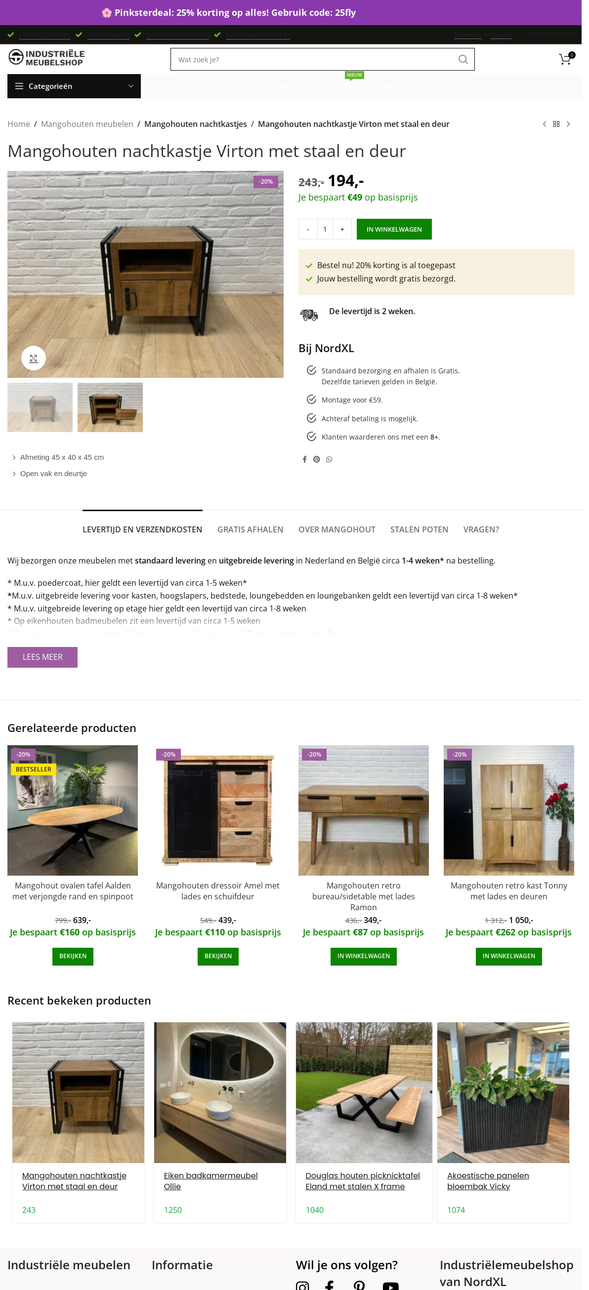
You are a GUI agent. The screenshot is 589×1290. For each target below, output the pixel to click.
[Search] (322, 69)
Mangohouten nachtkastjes (195, 138)
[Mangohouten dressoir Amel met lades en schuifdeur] (218, 825)
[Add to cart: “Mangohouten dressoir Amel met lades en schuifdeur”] (218, 971)
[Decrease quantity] (304, 244)
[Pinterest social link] (316, 474)
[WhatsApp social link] (329, 474)
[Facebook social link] (304, 474)
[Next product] (568, 139)
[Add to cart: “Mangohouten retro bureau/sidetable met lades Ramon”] (364, 971)
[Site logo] (46, 69)
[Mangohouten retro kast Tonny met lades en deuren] (509, 825)
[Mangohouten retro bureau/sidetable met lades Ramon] (363, 825)
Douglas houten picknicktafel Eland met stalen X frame (363, 1195)
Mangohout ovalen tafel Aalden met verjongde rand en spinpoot (72, 905)
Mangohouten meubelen (87, 138)
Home (18, 138)
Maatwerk (468, 35)
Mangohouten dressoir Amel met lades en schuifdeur (218, 905)
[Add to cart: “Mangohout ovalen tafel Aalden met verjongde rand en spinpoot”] (72, 971)
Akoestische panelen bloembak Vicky (488, 1195)
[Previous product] (544, 139)
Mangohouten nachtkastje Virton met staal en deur (74, 1195)
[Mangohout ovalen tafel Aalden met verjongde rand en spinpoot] (72, 825)
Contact (500, 35)
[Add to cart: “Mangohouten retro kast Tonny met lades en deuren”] (509, 971)
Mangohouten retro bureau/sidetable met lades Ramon (363, 910)
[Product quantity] (318, 244)
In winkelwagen (380, 243)
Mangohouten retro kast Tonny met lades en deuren (509, 905)
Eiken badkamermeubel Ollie (211, 1195)
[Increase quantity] (332, 244)
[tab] (143, 539)
